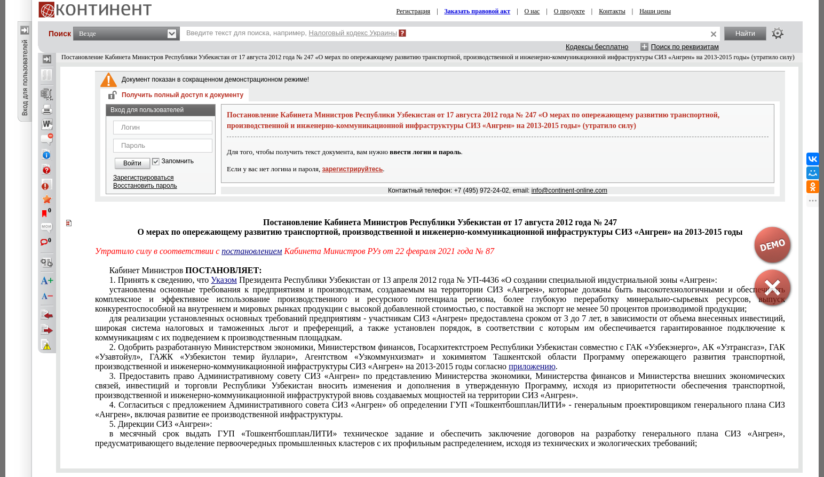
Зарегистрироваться (143, 177)
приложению (532, 366)
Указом (224, 279)
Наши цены (655, 11)
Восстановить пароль (145, 185)
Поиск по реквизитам (685, 47)
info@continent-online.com (569, 190)
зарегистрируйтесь (352, 169)
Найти (745, 33)
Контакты (612, 11)
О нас (532, 11)
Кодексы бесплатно (597, 47)
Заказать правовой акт (478, 11)
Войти (132, 163)
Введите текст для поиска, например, (291, 33)
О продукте (569, 11)
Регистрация (414, 11)
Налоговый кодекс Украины (353, 33)
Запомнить (178, 161)
